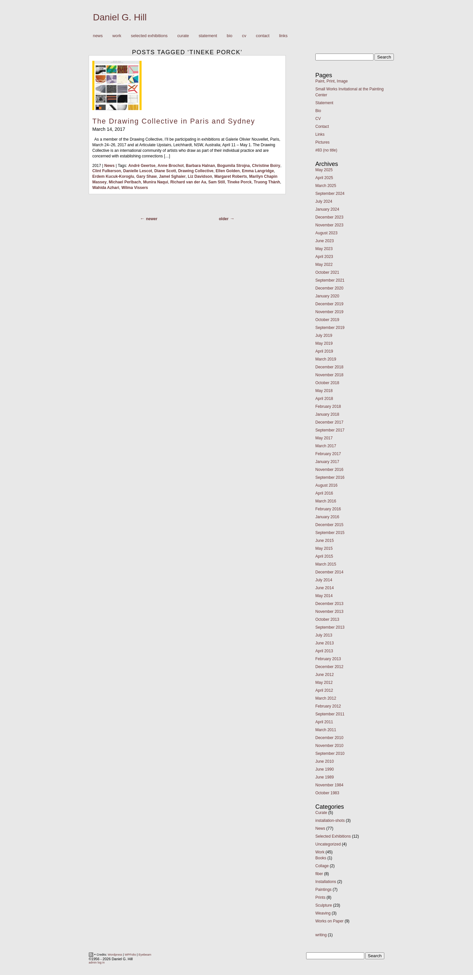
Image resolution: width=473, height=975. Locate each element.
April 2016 (324, 493)
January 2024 (327, 209)
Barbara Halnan (200, 165)
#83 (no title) (326, 150)
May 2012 (324, 682)
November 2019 (329, 312)
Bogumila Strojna (233, 165)
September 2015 (330, 532)
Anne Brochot (171, 165)
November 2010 (329, 745)
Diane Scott (165, 171)
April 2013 (324, 651)
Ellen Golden (227, 171)
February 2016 (328, 509)
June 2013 (324, 643)
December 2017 (329, 422)
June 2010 (324, 761)
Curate (183, 35)
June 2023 (324, 241)
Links (283, 35)
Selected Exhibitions (149, 35)
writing (321, 935)
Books (320, 858)
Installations (325, 881)
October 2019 (327, 319)
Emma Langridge (258, 171)
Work (115, 36)
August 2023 (326, 233)
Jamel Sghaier (172, 176)
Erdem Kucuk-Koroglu (113, 176)
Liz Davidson (200, 176)
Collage (322, 866)
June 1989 (324, 777)
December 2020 (329, 288)
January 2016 (327, 517)
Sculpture (323, 905)
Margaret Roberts (230, 176)
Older (223, 219)
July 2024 (323, 201)
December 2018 (329, 367)
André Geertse (141, 165)
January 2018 (327, 414)
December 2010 (329, 737)
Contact (262, 35)
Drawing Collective (195, 171)
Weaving (322, 913)
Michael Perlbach (125, 182)
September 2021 (330, 280)
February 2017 (328, 454)
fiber (319, 873)
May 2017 (324, 438)
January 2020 (327, 296)
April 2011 (324, 722)
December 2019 (329, 304)
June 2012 (324, 674)
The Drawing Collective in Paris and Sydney (173, 121)
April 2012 (324, 690)
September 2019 (330, 327)
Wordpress (115, 954)
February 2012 (328, 706)
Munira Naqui (155, 182)
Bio (229, 35)
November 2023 (329, 225)
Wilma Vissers (134, 187)
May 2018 (324, 390)
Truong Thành (267, 182)
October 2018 (327, 383)
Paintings (323, 889)
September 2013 (330, 627)
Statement (208, 35)
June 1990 (324, 769)
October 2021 (327, 272)
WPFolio (130, 954)
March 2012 (325, 698)
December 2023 (329, 217)
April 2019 (324, 351)
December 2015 (329, 524)
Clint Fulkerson (106, 171)
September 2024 (330, 193)
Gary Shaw (146, 176)
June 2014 (324, 588)
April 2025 (324, 177)
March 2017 (325, 446)
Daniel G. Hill (119, 17)
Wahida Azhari (105, 187)
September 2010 (330, 753)
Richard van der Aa (188, 182)
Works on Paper (329, 921)
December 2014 (329, 572)
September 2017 (330, 430)
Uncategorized (328, 844)
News (98, 35)
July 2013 (323, 635)
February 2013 (328, 659)
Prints (320, 897)
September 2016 (330, 477)
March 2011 (325, 730)
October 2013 (327, 619)
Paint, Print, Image (331, 81)
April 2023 (324, 256)
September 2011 (330, 714)
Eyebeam (145, 954)
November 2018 (329, 375)
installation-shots (330, 820)
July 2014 (323, 580)
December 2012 (329, 666)
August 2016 (326, 485)
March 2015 (325, 564)
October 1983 (327, 793)
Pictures (322, 142)
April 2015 (324, 556)
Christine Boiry (266, 165)
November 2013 (329, 611)
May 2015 (324, 548)
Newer (151, 219)
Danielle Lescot (137, 171)
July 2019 (323, 335)
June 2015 (324, 540)
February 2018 (328, 406)
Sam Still (216, 182)
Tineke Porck (239, 182)
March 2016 (325, 501)
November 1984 (329, 785)
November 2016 (329, 469)
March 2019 (325, 359)
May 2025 (324, 170)
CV (244, 35)
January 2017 (327, 461)
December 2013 (329, 603)
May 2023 (324, 248)
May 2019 (324, 343)
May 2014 (324, 595)
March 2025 (325, 185)
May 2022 (324, 264)
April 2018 (324, 398)
